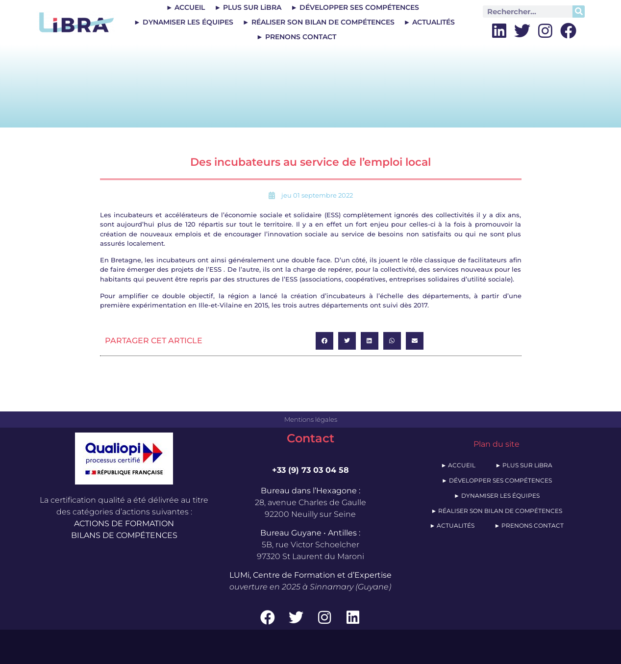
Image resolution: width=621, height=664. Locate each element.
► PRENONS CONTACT (296, 36)
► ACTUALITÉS (429, 22)
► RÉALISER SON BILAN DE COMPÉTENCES (319, 22)
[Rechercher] (578, 11)
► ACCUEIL (185, 7)
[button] (324, 341)
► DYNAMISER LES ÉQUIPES (183, 22)
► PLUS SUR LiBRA (247, 7)
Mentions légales (310, 419)
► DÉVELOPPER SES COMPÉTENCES (355, 7)
